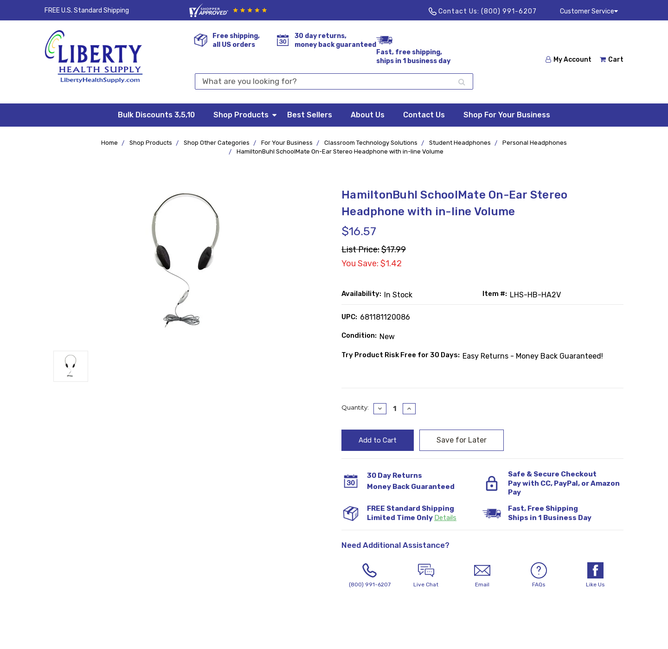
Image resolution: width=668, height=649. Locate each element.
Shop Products (245, 114)
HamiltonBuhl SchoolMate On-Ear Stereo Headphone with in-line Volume (340, 151)
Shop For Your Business (506, 114)
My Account (568, 60)
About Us (368, 114)
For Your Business (287, 142)
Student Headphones (460, 142)
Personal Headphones (534, 142)
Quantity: (355, 407)
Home (109, 142)
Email (482, 575)
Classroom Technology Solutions (371, 142)
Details (445, 518)
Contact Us (424, 114)
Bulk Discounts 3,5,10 (156, 114)
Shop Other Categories (217, 142)
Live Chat (426, 575)
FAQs (539, 575)
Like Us (595, 575)
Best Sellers (309, 114)
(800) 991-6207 (509, 11)
